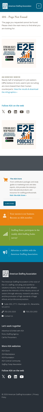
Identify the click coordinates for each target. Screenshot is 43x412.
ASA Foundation (8, 357)
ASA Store (6, 350)
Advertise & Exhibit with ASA (13, 331)
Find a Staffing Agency (10, 334)
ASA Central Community (11, 361)
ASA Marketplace (8, 354)
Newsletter (12, 364)
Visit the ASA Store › (18, 195)
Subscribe (9, 203)
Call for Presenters (9, 337)
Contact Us (8, 316)
